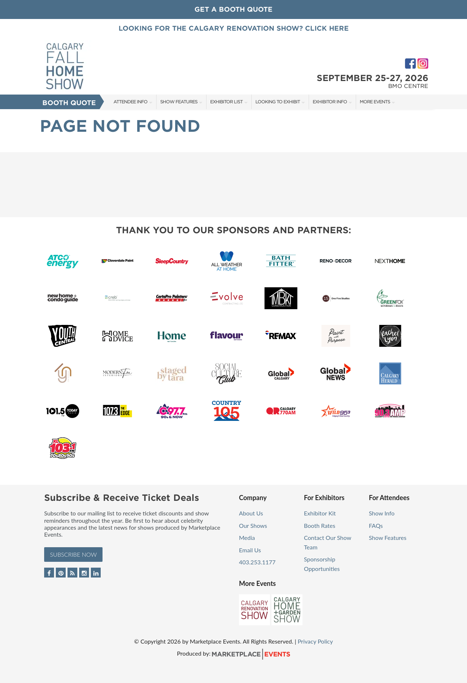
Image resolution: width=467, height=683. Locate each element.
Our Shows (253, 525)
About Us (251, 513)
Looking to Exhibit (277, 101)
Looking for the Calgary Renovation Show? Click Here (234, 28)
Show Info (381, 513)
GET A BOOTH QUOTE (233, 9)
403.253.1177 (257, 562)
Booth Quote (69, 103)
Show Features (178, 101)
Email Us (250, 549)
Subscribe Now (73, 554)
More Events (375, 101)
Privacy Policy (315, 641)
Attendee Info (130, 101)
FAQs (376, 525)
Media (247, 537)
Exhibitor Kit (320, 513)
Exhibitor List (226, 101)
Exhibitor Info (330, 101)
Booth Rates (319, 525)
